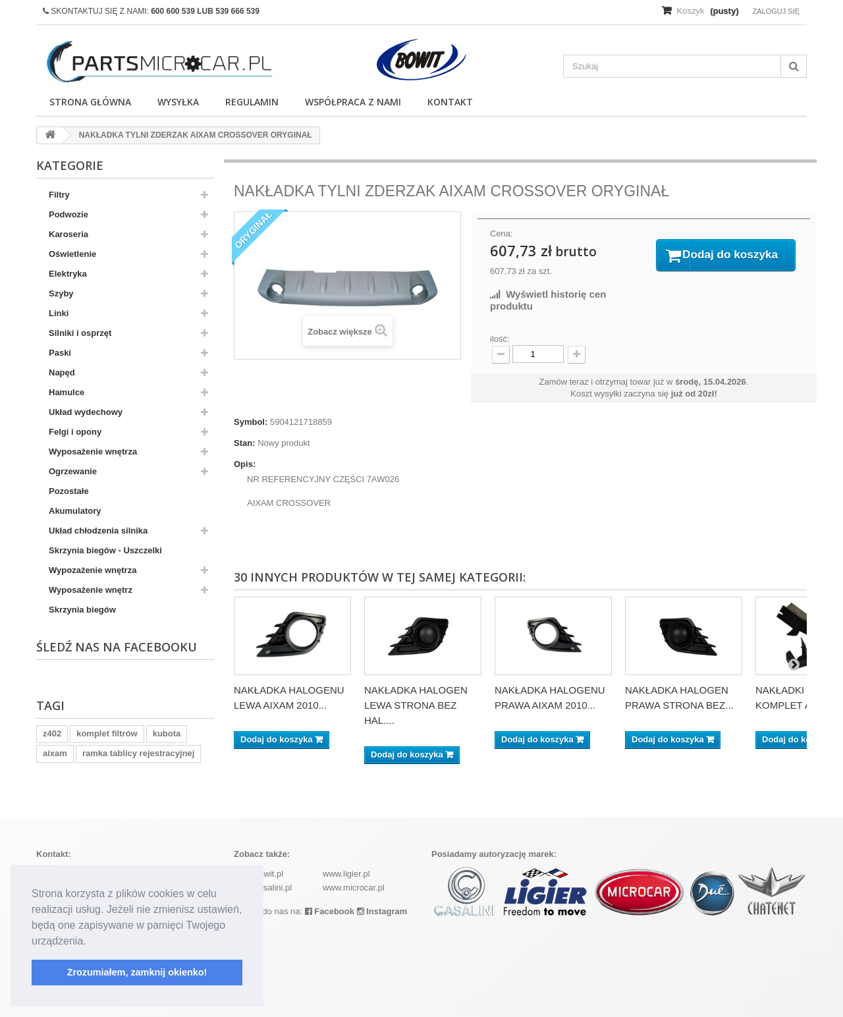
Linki (58, 313)
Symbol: (250, 422)
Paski (60, 353)
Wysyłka (178, 102)
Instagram (382, 911)
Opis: (245, 464)
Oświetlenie (72, 254)
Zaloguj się (776, 11)
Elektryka (68, 274)
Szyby (61, 293)
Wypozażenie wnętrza (92, 570)
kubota (167, 733)
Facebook (329, 911)
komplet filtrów (106, 733)
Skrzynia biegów (82, 610)
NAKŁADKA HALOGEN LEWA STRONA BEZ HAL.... (416, 705)
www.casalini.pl (263, 888)
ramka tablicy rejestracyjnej (138, 753)
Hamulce (66, 392)
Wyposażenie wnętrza (93, 451)
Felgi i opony (75, 432)
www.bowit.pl (258, 874)
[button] (91, 942)
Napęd (62, 372)
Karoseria (68, 234)
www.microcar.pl (354, 888)
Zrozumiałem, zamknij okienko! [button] (137, 972)
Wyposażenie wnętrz (90, 590)
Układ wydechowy (85, 412)
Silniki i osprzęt (80, 333)
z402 (52, 733)
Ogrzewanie (73, 471)
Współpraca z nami (353, 102)
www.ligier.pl (346, 874)
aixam (55, 753)
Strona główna (90, 102)
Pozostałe (69, 491)
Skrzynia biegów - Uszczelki (105, 550)
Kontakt (450, 102)
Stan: (245, 443)
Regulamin (252, 102)
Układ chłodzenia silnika (98, 531)
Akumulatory (75, 511)
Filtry (59, 195)
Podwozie (68, 214)
